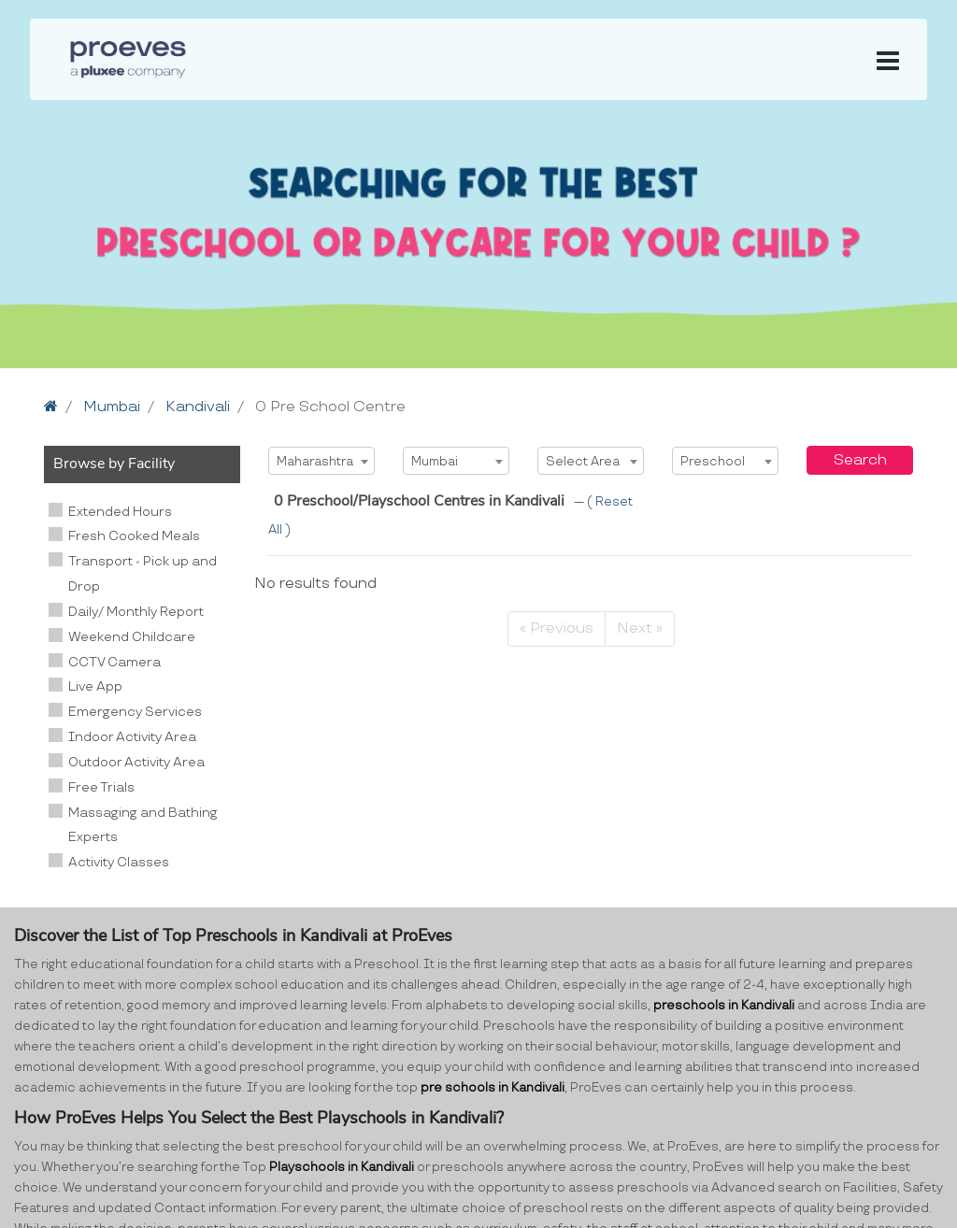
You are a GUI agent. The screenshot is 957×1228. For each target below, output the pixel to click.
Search (860, 460)
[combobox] (321, 461)
